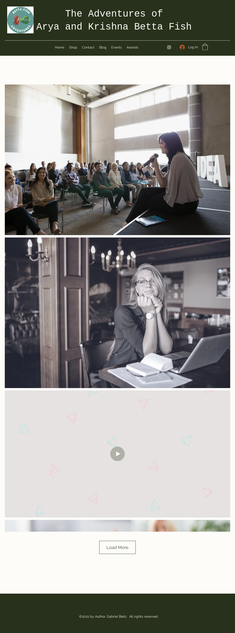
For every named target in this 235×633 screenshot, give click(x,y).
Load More (117, 547)
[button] (205, 46)
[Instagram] (169, 47)
